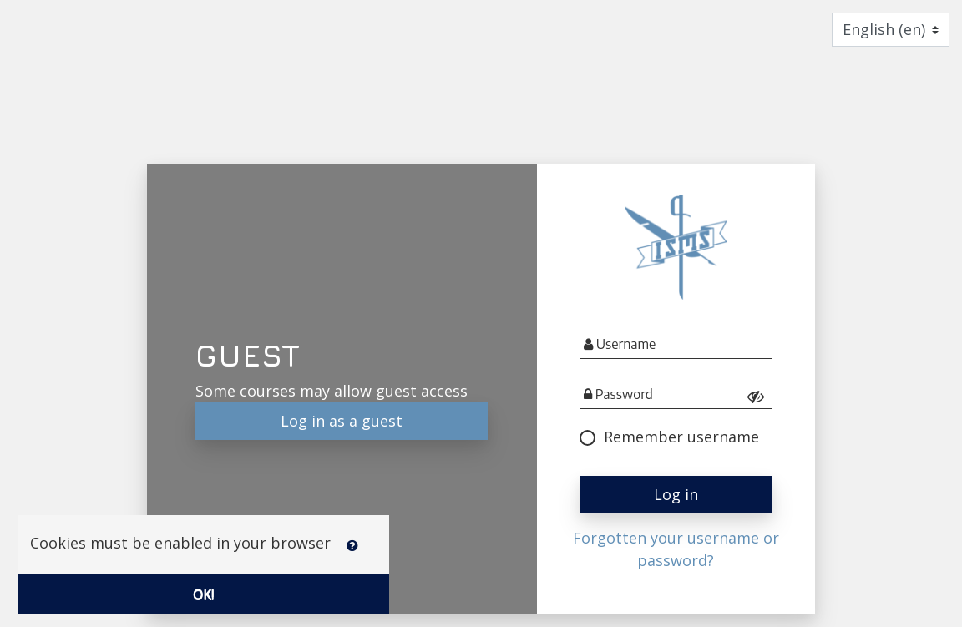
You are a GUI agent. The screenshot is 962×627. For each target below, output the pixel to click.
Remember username (669, 437)
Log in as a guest (342, 421)
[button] (356, 558)
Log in (676, 494)
